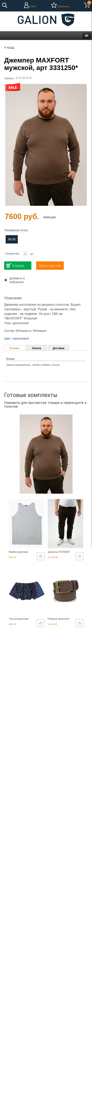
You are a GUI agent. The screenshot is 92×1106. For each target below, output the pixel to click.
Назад (10, 47)
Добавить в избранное (17, 280)
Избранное (63, 6)
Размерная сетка (16, 230)
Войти (32, 6)
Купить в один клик (50, 265)
